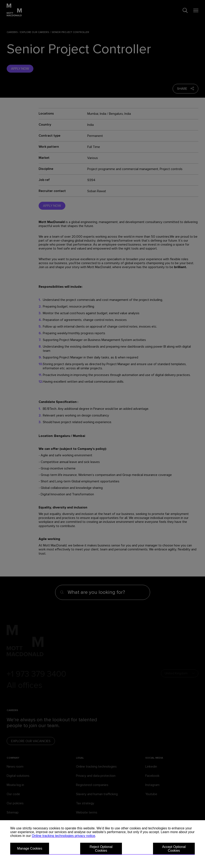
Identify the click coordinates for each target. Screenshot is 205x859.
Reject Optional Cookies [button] (101, 848)
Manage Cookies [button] (29, 848)
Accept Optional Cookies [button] (174, 848)
